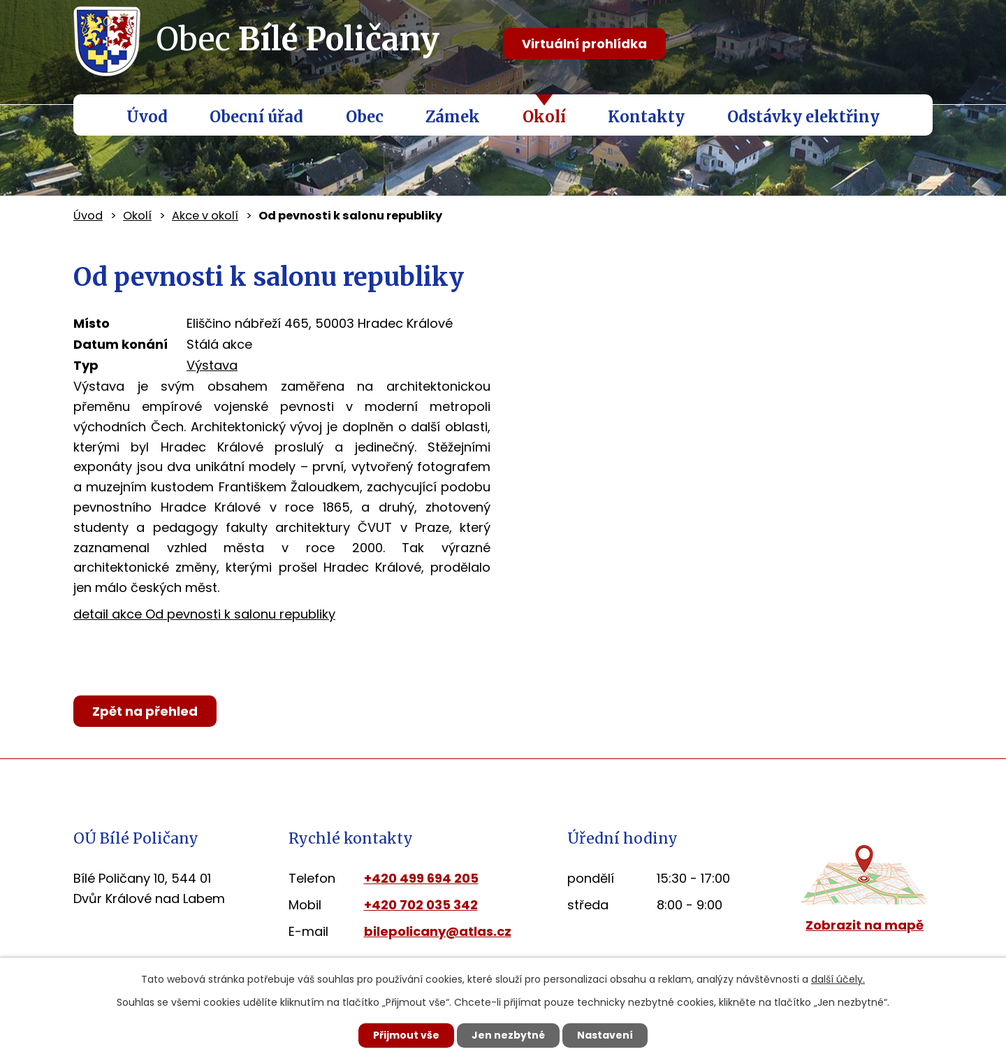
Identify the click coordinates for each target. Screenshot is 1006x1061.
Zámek (452, 117)
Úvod (147, 117)
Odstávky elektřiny (803, 117)
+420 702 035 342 (421, 905)
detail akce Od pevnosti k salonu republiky (204, 614)
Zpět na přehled (145, 711)
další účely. (838, 979)
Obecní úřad (256, 117)
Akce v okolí (205, 216)
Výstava (212, 365)
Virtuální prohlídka (584, 43)
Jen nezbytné (508, 1035)
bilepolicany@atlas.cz (437, 931)
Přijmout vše (406, 1035)
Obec (365, 117)
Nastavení (605, 1035)
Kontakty (646, 117)
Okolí (544, 117)
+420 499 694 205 (421, 878)
